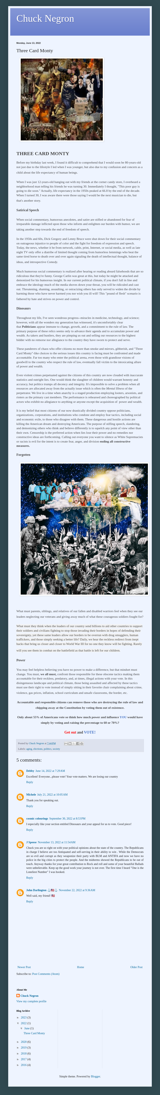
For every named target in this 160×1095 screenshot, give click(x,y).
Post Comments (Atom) (45, 973)
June (27, 1028)
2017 (24, 1059)
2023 (24, 1017)
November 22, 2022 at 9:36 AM (77, 890)
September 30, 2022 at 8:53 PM (67, 818)
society (56, 748)
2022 (24, 1023)
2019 (24, 1047)
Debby (30, 770)
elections (38, 748)
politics (47, 748)
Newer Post (24, 967)
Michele (31, 794)
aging (29, 748)
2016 (24, 1065)
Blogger (95, 1076)
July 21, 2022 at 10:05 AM (52, 794)
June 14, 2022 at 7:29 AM (50, 770)
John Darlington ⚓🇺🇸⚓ (42, 890)
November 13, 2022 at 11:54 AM (56, 842)
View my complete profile (31, 1001)
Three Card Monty (34, 1033)
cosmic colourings (37, 818)
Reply (29, 782)
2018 (24, 1053)
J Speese (31, 842)
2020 (24, 1041)
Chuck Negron (45, 18)
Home (80, 967)
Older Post (136, 967)
